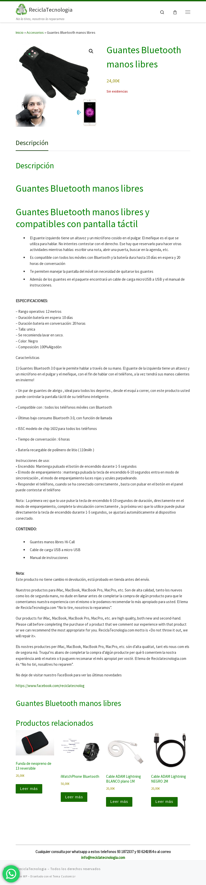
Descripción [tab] (32, 142)
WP (25, 876)
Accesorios (35, 32)
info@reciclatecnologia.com (103, 857)
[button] (91, 51)
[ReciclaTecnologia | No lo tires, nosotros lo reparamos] (21, 8)
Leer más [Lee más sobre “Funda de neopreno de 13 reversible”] (29, 788)
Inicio (20, 32)
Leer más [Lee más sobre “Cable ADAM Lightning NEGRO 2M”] (164, 801)
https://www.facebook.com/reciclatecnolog (50, 685)
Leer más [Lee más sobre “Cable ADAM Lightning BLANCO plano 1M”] (119, 801)
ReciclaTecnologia (32, 869)
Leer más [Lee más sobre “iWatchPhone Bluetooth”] (74, 797)
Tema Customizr (64, 876)
